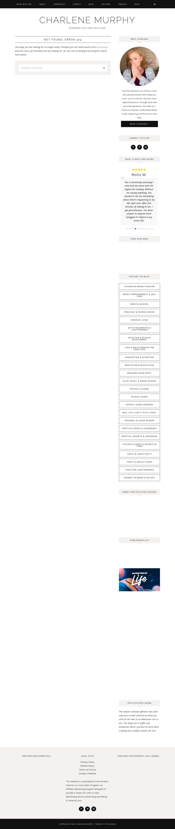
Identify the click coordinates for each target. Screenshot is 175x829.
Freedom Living (139, 320)
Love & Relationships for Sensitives (139, 348)
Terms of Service (87, 769)
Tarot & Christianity (139, 454)
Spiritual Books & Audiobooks (139, 428)
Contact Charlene (87, 773)
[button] (127, 228)
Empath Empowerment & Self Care (139, 295)
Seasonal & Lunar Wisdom (139, 421)
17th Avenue (110, 824)
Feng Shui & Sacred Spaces (139, 312)
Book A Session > (139, 124)
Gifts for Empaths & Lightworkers (139, 329)
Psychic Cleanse (139, 389)
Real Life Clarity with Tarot (139, 413)
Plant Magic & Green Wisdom (139, 381)
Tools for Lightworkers (139, 470)
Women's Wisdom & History (139, 478)
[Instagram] (145, 147)
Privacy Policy (87, 762)
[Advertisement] (139, 652)
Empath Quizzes (139, 304)
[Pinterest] (139, 147)
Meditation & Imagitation (139, 365)
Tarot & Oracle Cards (139, 462)
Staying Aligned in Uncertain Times (139, 445)
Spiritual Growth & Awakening (139, 436)
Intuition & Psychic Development (139, 339)
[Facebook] (133, 147)
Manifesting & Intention (139, 357)
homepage (102, 47)
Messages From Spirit (139, 373)
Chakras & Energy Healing (139, 286)
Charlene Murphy (87, 20)
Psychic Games (139, 397)
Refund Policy (87, 766)
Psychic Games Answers (139, 405)
